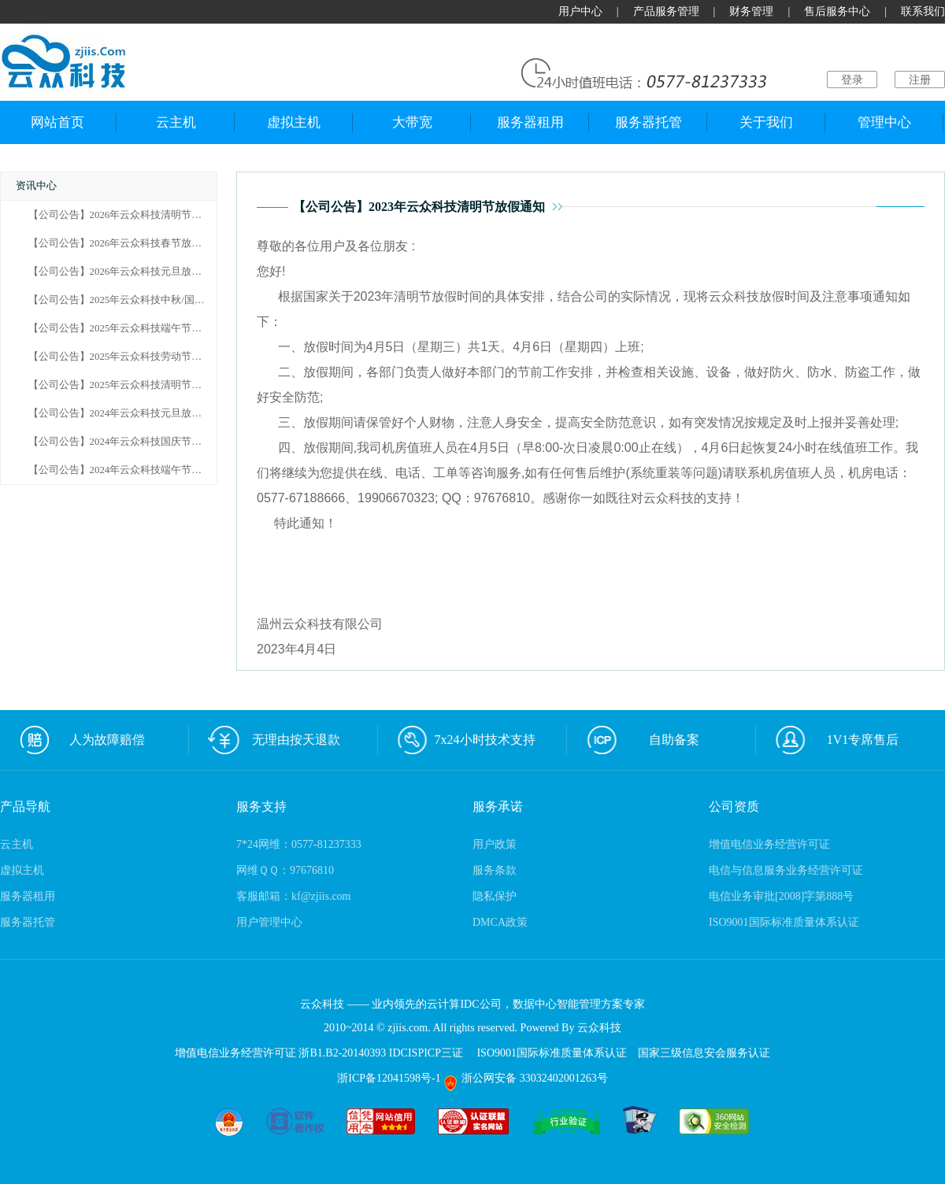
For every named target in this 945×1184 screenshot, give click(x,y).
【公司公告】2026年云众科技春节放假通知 (125, 243)
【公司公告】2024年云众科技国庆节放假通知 (130, 441)
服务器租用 (530, 122)
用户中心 (580, 11)
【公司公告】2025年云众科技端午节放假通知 (130, 328)
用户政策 (494, 844)
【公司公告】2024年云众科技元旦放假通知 (125, 413)
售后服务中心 (837, 11)
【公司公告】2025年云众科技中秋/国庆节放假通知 (142, 299)
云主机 (176, 122)
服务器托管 (648, 122)
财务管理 (751, 11)
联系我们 (923, 11)
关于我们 (766, 122)
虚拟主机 (294, 122)
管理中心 (884, 122)
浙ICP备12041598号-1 (390, 1078)
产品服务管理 (666, 11)
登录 (852, 80)
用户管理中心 (269, 922)
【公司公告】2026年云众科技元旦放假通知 (125, 271)
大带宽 (412, 122)
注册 (920, 80)
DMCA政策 (500, 922)
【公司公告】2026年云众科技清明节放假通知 (130, 214)
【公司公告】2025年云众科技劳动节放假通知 (130, 356)
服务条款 (494, 870)
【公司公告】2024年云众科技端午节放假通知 (130, 469)
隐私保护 (494, 896)
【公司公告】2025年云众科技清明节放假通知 (130, 384)
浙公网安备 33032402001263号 (525, 1078)
